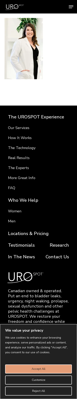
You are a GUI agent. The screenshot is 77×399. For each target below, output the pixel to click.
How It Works (20, 137)
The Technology (22, 147)
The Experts (18, 167)
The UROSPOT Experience (36, 117)
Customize (38, 380)
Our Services (18, 127)
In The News (21, 257)
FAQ (11, 187)
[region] (38, 361)
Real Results (19, 157)
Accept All (38, 369)
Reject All (38, 391)
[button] (71, 7)
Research (59, 245)
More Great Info (21, 177)
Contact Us (57, 257)
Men (11, 221)
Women (14, 211)
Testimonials (21, 245)
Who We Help (23, 200)
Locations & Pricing (28, 233)
